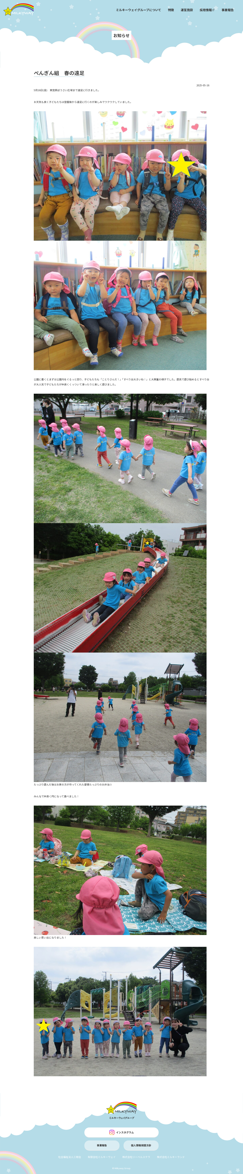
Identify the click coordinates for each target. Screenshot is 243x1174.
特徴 (171, 10)
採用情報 (207, 10)
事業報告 (228, 10)
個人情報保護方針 (141, 1145)
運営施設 (187, 10)
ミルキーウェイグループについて (138, 10)
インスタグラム (121, 1132)
